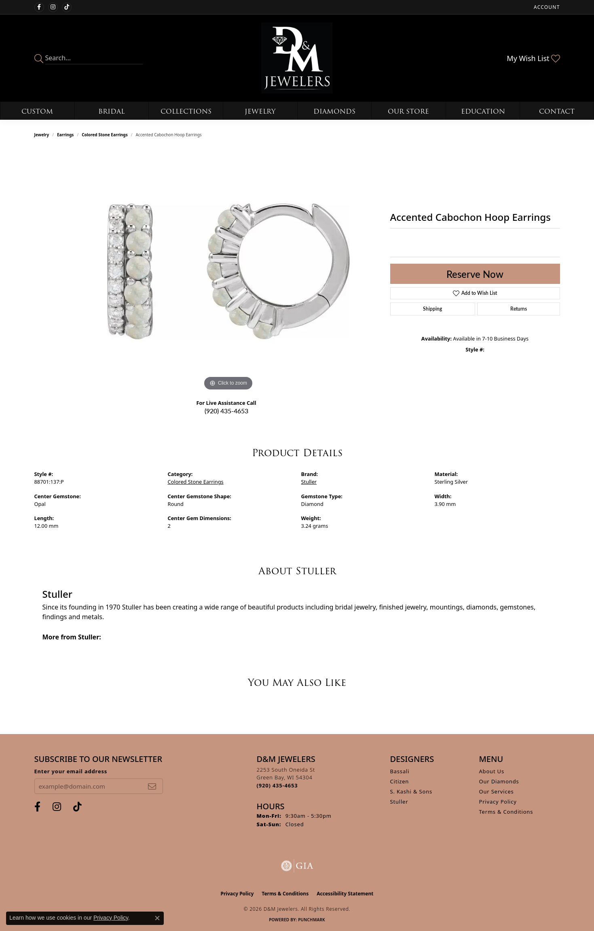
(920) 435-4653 (226, 410)
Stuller (309, 481)
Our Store (408, 111)
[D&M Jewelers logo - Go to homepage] (297, 58)
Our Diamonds (499, 781)
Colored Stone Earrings (105, 135)
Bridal (111, 111)
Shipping (432, 308)
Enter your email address (71, 771)
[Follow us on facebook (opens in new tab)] (39, 7)
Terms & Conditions (506, 811)
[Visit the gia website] (297, 866)
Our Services (496, 791)
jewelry (41, 135)
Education (483, 111)
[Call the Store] (277, 785)
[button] (546, 7)
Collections (186, 111)
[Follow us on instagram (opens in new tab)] (53, 7)
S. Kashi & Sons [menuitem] (411, 791)
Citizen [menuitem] (399, 781)
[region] (228, 271)
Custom (37, 111)
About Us (491, 771)
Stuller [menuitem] (399, 801)
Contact (557, 111)
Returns (518, 308)
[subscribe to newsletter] (152, 786)
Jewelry (260, 111)
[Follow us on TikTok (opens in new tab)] (67, 7)
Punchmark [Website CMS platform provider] (311, 920)
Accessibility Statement (345, 893)
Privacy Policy (498, 801)
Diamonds (334, 111)
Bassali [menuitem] (400, 771)
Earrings (65, 135)
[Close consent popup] (157, 918)
